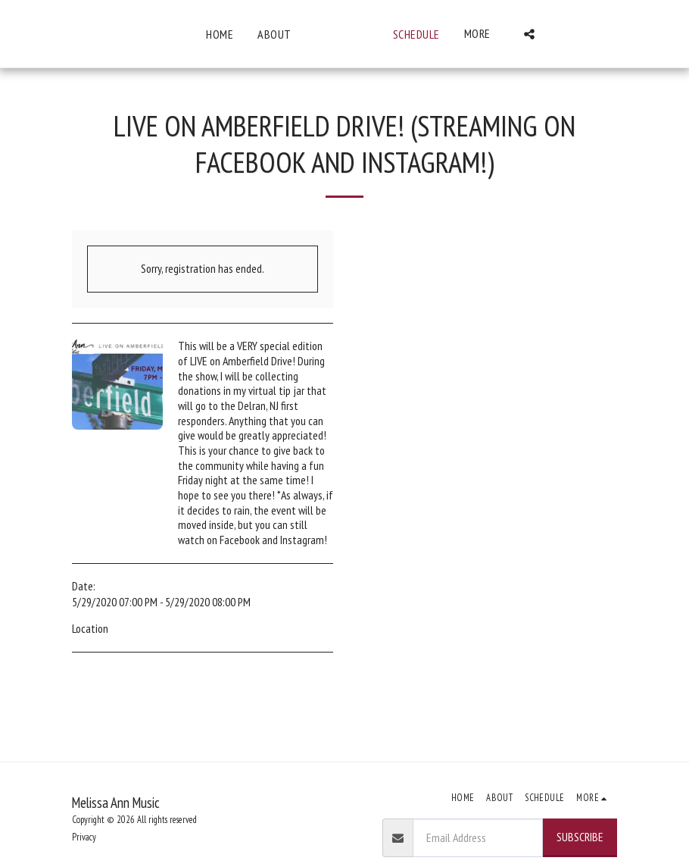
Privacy (84, 837)
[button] (632, 34)
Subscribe (579, 836)
